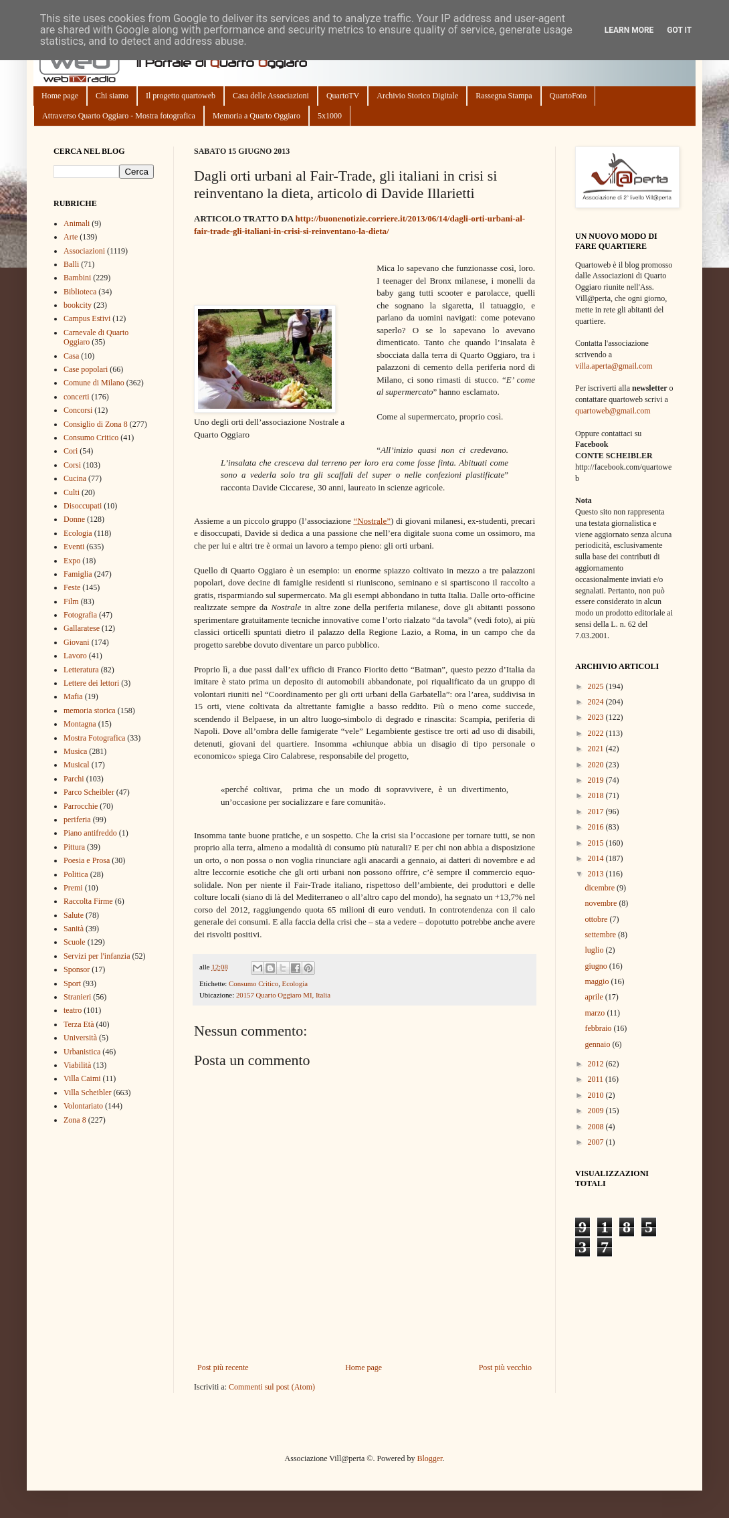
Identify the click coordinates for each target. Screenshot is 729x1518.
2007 (597, 1142)
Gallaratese (82, 628)
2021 (597, 748)
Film (71, 601)
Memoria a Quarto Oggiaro (256, 115)
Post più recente (223, 1367)
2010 (597, 1095)
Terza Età (79, 1024)
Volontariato (83, 1106)
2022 (597, 733)
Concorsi (78, 410)
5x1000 (330, 115)
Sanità (74, 928)
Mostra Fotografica (94, 738)
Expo (72, 560)
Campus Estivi (87, 318)
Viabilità (77, 1065)
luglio (595, 950)
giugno (597, 966)
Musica (75, 751)
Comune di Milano (94, 382)
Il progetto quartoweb (180, 95)
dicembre (601, 887)
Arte (71, 237)
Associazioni (84, 251)
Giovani (77, 642)
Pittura (74, 847)
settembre (601, 934)
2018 (597, 795)
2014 (597, 858)
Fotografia (80, 615)
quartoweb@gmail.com (613, 410)
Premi (73, 887)
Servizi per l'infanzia (97, 956)
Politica (76, 874)
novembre (602, 903)
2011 (597, 1079)
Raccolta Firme (88, 901)
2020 (597, 764)
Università (80, 1037)
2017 (597, 811)
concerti (77, 396)
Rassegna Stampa (504, 95)
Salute (74, 915)
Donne (74, 519)
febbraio (599, 1028)
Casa (71, 356)
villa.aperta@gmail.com (614, 366)
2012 (597, 1063)
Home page (59, 95)
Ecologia (295, 983)
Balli (71, 264)
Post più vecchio (505, 1367)
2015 (597, 843)
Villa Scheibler (88, 1092)
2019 (597, 780)
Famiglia (78, 574)
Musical (77, 764)
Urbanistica (82, 1051)
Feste (72, 587)
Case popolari (86, 369)
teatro (73, 1010)
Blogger (429, 1458)
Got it (679, 30)
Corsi (72, 465)
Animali (77, 223)
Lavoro (75, 655)
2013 (597, 873)
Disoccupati (83, 505)
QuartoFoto (568, 95)
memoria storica (90, 710)
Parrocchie (81, 806)
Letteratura (81, 669)
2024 (597, 701)
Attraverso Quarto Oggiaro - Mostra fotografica (118, 115)
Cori (71, 451)
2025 (597, 686)
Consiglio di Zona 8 (96, 424)
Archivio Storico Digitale (417, 95)
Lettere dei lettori (91, 683)
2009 (597, 1110)
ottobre (597, 919)
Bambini (77, 277)
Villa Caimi (82, 1078)
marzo (596, 1013)
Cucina (75, 478)
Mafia (73, 696)
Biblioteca (80, 291)
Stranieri (77, 997)
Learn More (629, 30)
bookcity (78, 305)
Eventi (74, 546)
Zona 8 (75, 1120)
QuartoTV (342, 95)
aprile (595, 997)
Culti (72, 492)
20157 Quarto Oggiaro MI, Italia (283, 995)
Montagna (80, 724)
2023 (597, 717)
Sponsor (77, 969)
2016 (597, 827)
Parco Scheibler (89, 792)
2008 (597, 1126)
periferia (77, 819)
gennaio (598, 1044)
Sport (72, 983)
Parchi (74, 778)
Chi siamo (112, 95)
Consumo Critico (253, 983)
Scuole (75, 942)
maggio (598, 981)
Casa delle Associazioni (271, 95)
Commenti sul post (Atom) (272, 1387)
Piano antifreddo (90, 833)
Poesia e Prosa (87, 860)
